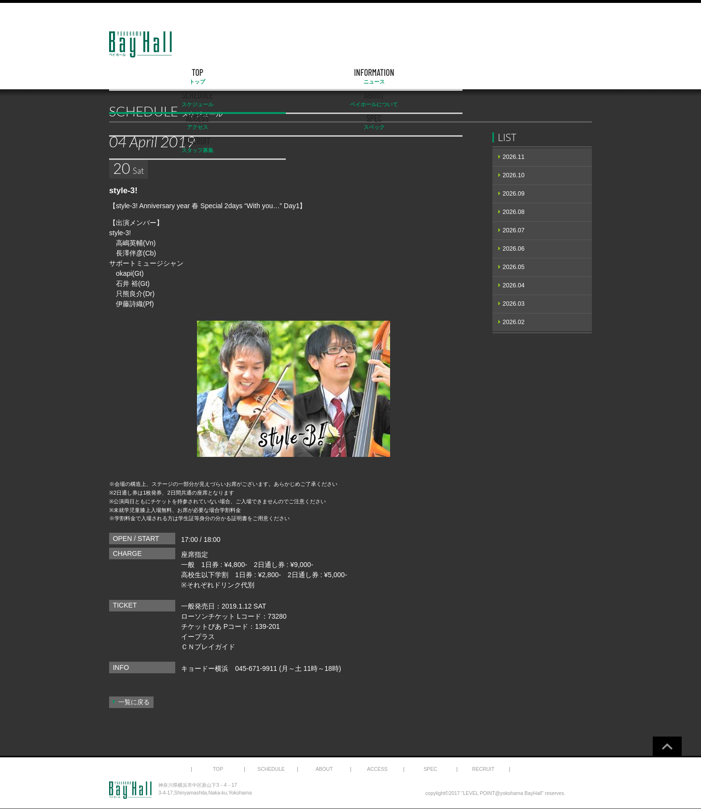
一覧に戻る (134, 702)
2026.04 (514, 285)
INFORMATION (213, 76)
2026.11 (514, 157)
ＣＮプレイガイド (208, 647)
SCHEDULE (282, 76)
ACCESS (419, 76)
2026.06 (514, 248)
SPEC (488, 76)
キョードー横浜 (204, 668)
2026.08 (514, 212)
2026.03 (514, 303)
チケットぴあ (201, 626)
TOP (144, 76)
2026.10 (514, 175)
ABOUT (350, 76)
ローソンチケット (208, 616)
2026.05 (514, 267)
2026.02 (514, 322)
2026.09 (514, 193)
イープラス (198, 636)
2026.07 (514, 230)
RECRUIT (557, 76)
